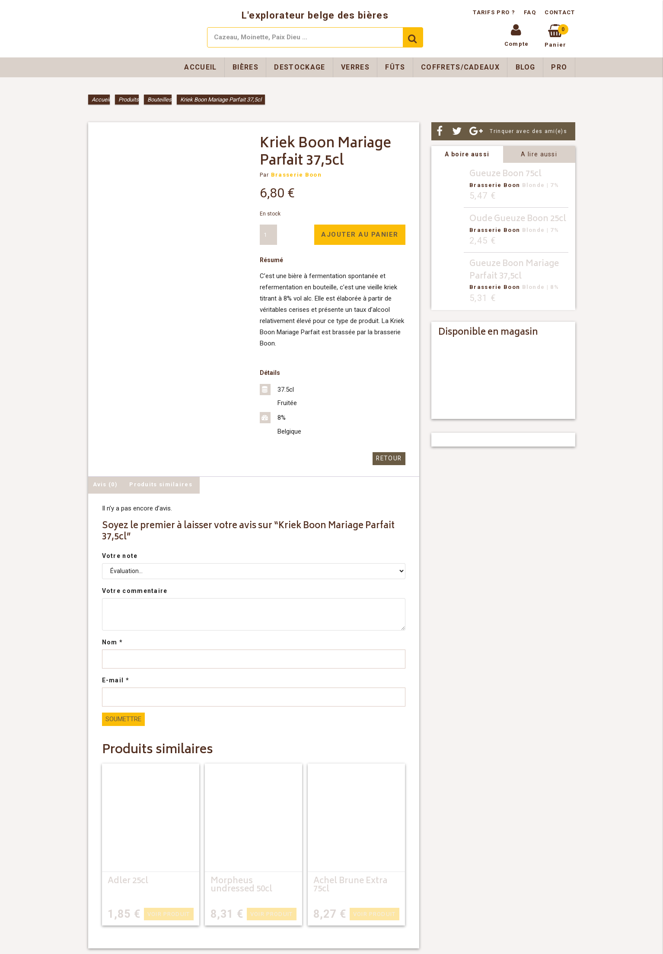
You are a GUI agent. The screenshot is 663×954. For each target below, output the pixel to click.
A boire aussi (467, 154)
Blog (526, 67)
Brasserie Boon (296, 174)
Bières (245, 67)
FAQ (530, 12)
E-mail (115, 679)
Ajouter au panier (359, 234)
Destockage (299, 67)
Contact (560, 12)
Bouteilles (159, 99)
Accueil (200, 67)
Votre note (120, 555)
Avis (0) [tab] (105, 484)
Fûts (395, 67)
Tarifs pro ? (495, 12)
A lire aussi (539, 154)
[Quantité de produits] (268, 235)
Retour (390, 458)
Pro (559, 67)
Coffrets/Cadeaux (460, 67)
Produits (128, 99)
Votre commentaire (135, 590)
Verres (355, 67)
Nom (112, 641)
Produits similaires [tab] (160, 484)
